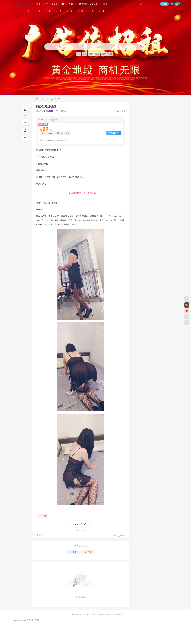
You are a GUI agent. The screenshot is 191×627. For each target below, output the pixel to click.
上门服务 (104, 4)
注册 (88, 552)
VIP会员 (48, 133)
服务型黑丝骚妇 (46, 106)
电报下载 (118, 614)
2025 (97, 54)
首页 (38, 4)
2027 (104, 54)
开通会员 (175, 4)
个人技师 (42, 516)
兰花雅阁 (30, 620)
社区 (41, 99)
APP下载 (86, 614)
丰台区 (54, 99)
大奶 (84, 54)
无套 (110, 54)
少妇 (78, 54)
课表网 (101, 614)
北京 (54, 4)
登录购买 (113, 133)
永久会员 (63, 133)
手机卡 (94, 614)
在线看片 (109, 614)
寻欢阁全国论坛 (75, 614)
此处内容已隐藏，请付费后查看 (80, 193)
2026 (91, 54)
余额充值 (93, 4)
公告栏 (46, 4)
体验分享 (83, 4)
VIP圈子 (62, 4)
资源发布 (39, 111)
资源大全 (73, 4)
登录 (73, 552)
